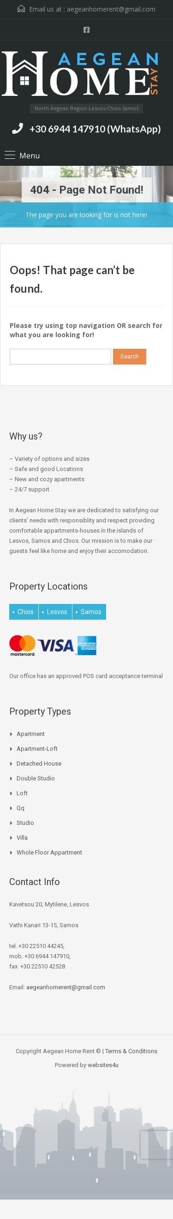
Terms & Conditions (131, 1051)
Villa (22, 837)
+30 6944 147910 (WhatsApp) (95, 128)
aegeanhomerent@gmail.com (111, 9)
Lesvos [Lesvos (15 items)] (57, 612)
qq (20, 807)
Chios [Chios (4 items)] (26, 612)
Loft (22, 793)
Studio (25, 822)
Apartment (31, 733)
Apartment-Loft (37, 748)
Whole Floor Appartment (49, 852)
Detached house (39, 763)
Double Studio (36, 778)
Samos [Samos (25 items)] (91, 612)
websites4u (103, 1065)
